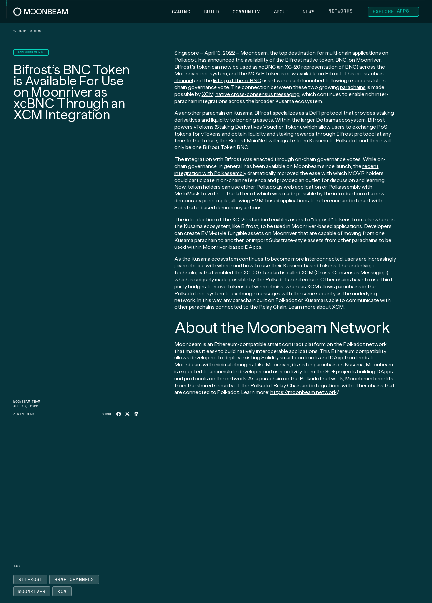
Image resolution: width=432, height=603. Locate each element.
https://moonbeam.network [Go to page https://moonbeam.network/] (303, 392)
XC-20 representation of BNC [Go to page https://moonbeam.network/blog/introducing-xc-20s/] (321, 67)
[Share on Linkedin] (136, 414)
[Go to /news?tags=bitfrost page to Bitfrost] (30, 579)
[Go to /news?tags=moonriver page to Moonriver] (32, 591)
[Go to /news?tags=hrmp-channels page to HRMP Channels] (74, 579)
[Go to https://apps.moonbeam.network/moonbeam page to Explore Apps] (393, 12)
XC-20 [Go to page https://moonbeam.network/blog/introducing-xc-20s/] (240, 219)
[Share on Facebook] (118, 414)
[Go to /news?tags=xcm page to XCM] (62, 591)
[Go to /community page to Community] (246, 11)
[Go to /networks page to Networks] (340, 11)
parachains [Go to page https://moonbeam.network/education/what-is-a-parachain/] (353, 87)
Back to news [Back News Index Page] (28, 31)
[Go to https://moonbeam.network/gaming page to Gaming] (181, 11)
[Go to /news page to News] (308, 11)
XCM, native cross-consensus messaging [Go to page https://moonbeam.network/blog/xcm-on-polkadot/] (251, 94)
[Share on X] (127, 414)
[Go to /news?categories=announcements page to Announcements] (31, 52)
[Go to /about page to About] (281, 11)
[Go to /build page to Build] (211, 11)
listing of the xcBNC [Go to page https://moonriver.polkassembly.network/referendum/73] (237, 80)
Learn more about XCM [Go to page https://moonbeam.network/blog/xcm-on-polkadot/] (316, 307)
